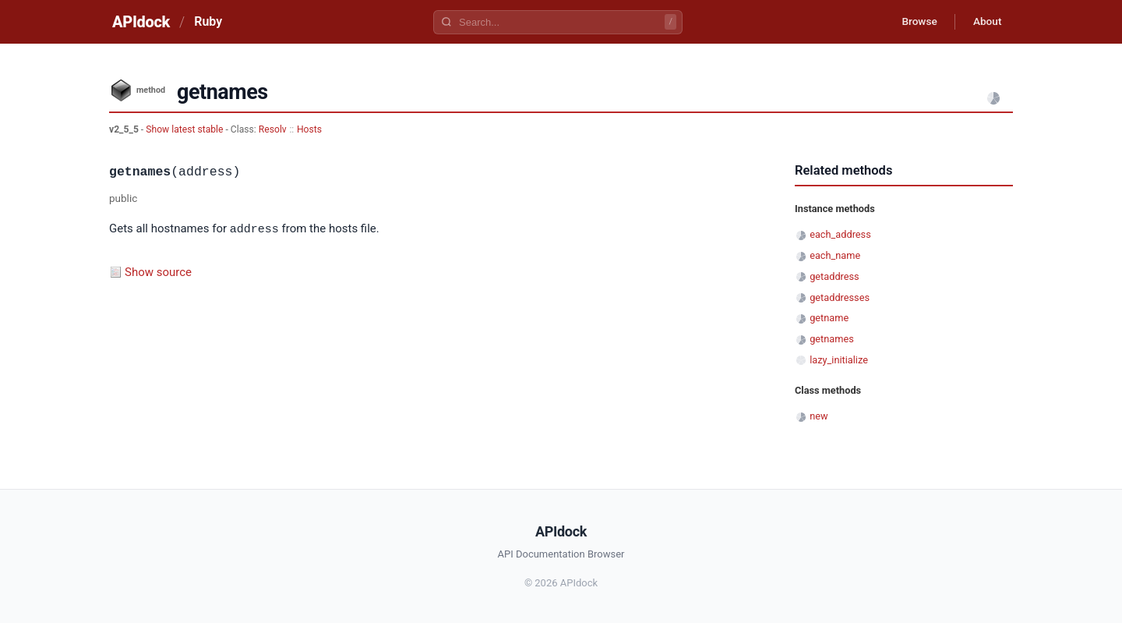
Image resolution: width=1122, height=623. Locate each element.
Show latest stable (185, 129)
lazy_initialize (839, 360)
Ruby (208, 21)
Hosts (309, 129)
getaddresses (840, 297)
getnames (832, 339)
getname (829, 318)
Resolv (273, 129)
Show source (158, 271)
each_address (840, 234)
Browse (915, 22)
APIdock (141, 21)
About (985, 22)
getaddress (834, 276)
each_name (835, 255)
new (818, 416)
